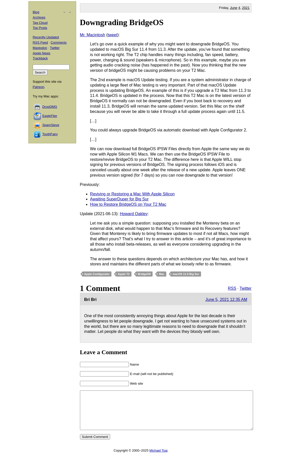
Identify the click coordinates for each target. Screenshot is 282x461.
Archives (39, 17)
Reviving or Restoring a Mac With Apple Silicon (132, 194)
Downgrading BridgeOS (122, 22)
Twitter (246, 288)
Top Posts (40, 28)
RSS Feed (40, 42)
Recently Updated (46, 37)
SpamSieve (50, 125)
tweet (112, 35)
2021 (246, 8)
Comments (59, 42)
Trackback (40, 58)
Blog (36, 12)
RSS (232, 288)
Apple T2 (123, 274)
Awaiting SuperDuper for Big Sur (119, 199)
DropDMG (49, 107)
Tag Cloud (40, 23)
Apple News (41, 53)
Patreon (38, 87)
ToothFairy (50, 134)
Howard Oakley (133, 214)
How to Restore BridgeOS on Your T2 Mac (128, 204)
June (233, 8)
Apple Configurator (97, 274)
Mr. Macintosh (92, 35)
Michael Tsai (159, 458)
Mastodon (40, 48)
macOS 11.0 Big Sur (186, 274)
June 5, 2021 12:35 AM (226, 299)
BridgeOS (144, 274)
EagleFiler (49, 116)
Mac (161, 274)
